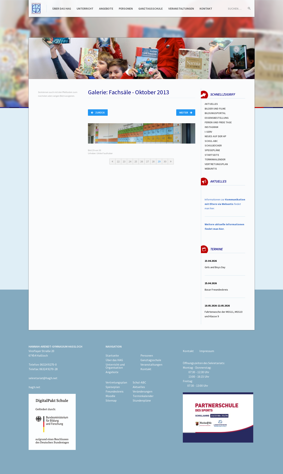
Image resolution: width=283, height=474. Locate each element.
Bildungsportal (215, 113)
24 (130, 161)
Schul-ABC (139, 382)
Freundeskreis (115, 391)
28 (153, 161)
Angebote (106, 8)
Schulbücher (213, 145)
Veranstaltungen (181, 8)
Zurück (98, 112)
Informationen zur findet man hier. (225, 204)
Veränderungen (142, 391)
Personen (126, 8)
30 (165, 161)
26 (141, 161)
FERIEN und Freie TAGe (218, 122)
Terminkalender (215, 159)
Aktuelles (211, 104)
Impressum (206, 351)
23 (124, 161)
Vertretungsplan (216, 164)
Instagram (211, 127)
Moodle (110, 396)
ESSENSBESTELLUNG (217, 117)
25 (135, 161)
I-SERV (208, 131)
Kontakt (206, 8)
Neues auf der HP (215, 136)
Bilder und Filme (215, 108)
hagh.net (34, 387)
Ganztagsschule (150, 8)
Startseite (212, 155)
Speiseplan (113, 387)
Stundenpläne (142, 400)
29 (159, 161)
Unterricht (85, 8)
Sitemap (111, 400)
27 (147, 161)
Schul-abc (211, 141)
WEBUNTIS (211, 168)
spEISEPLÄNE (212, 150)
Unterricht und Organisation (115, 366)
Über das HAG (61, 8)
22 (118, 161)
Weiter (185, 112)
